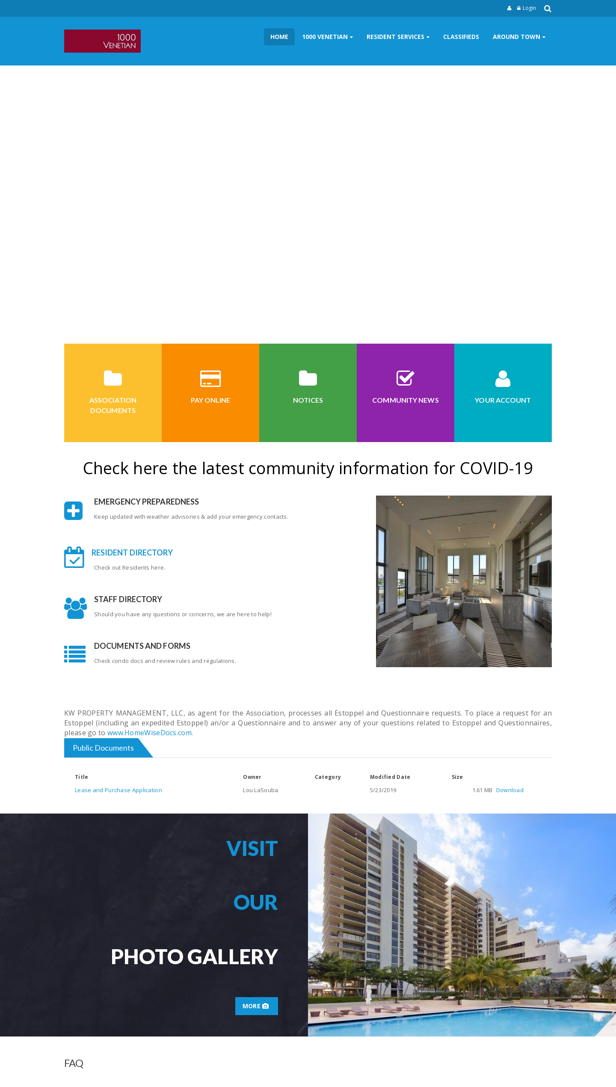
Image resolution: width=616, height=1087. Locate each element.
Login (529, 8)
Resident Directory (132, 552)
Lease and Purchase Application (118, 790)
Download (510, 790)
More (257, 1006)
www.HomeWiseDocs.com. (150, 732)
